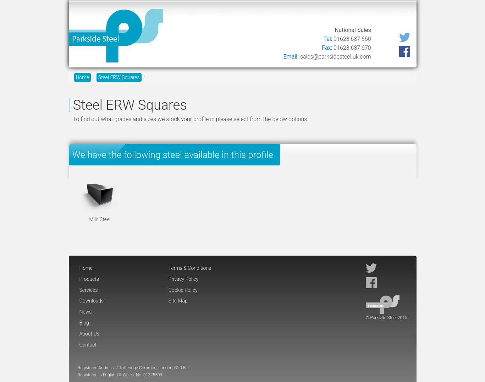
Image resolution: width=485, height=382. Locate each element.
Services (244, 15)
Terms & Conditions (190, 268)
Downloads (280, 15)
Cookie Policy (183, 290)
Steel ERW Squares (119, 77)
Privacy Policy (183, 279)
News (313, 15)
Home (179, 15)
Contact (399, 15)
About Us (365, 15)
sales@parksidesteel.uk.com (335, 56)
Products (209, 15)
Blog (337, 15)
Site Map (178, 301)
